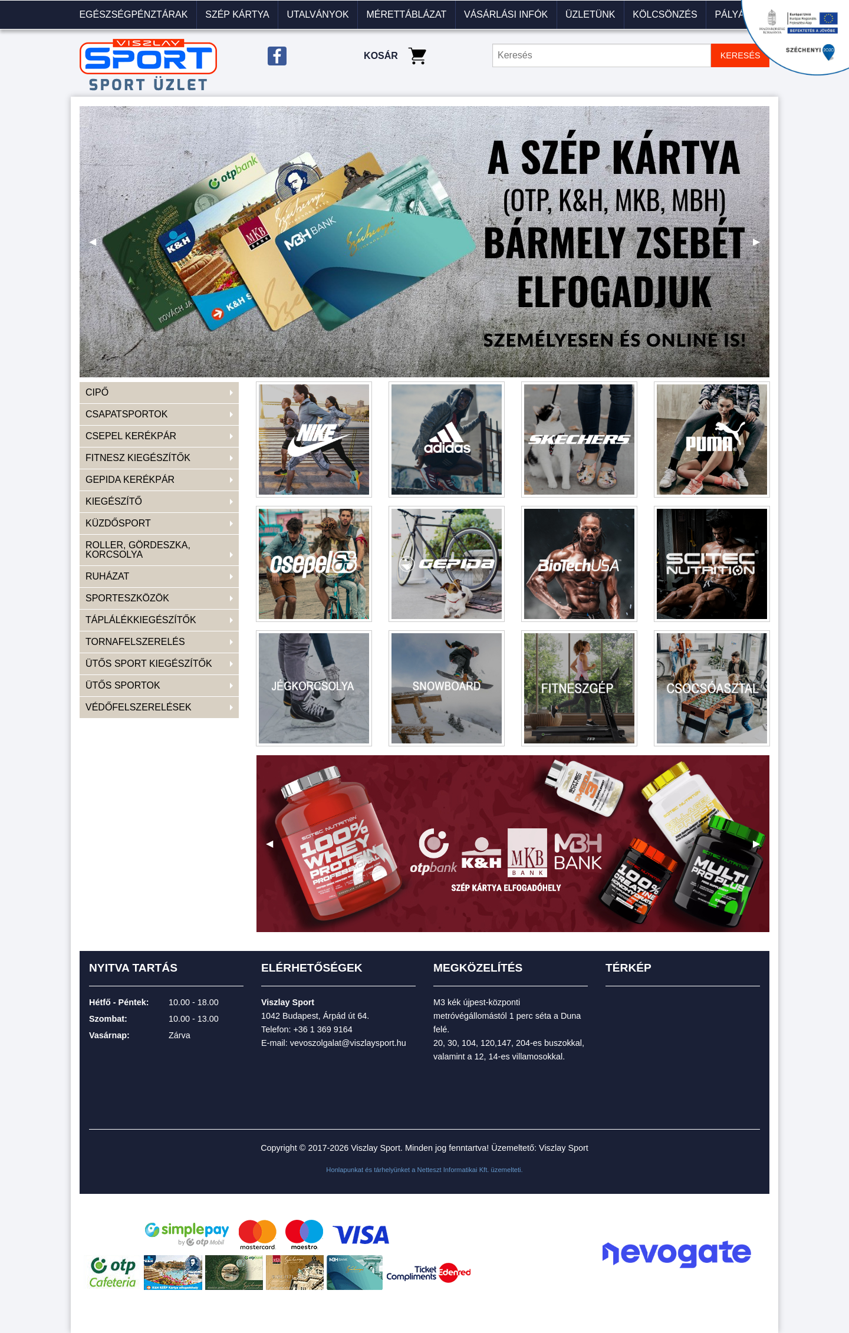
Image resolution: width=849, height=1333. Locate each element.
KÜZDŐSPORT (118, 523)
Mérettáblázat (406, 14)
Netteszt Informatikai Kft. (453, 1169)
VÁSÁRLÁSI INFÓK (506, 14)
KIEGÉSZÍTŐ (113, 501)
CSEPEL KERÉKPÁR (130, 436)
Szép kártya (237, 14)
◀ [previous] (97, 246)
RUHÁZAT (107, 576)
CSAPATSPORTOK (126, 414)
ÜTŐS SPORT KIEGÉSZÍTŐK (148, 664)
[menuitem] (134, 15)
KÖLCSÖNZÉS (665, 14)
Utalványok (317, 14)
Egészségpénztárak (133, 14)
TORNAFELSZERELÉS (135, 642)
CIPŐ (96, 392)
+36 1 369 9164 (322, 1029)
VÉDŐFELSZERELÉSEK (138, 707)
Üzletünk (590, 14)
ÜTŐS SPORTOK (122, 685)
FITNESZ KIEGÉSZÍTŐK (137, 458)
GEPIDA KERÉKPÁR (130, 480)
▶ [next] (761, 246)
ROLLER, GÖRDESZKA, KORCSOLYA (137, 549)
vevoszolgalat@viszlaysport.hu (348, 1043)
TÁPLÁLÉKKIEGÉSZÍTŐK (140, 620)
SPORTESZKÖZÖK (127, 598)
